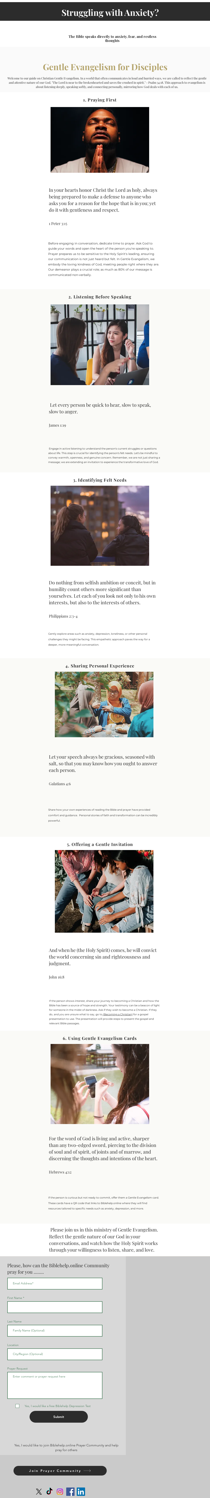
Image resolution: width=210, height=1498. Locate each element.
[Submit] (59, 1417)
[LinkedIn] (81, 1492)
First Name (14, 1297)
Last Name (14, 1321)
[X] (39, 1492)
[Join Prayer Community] (60, 1471)
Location (13, 1344)
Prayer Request (17, 1368)
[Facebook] (70, 1492)
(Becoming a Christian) (117, 1014)
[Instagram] (60, 1492)
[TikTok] (49, 1492)
